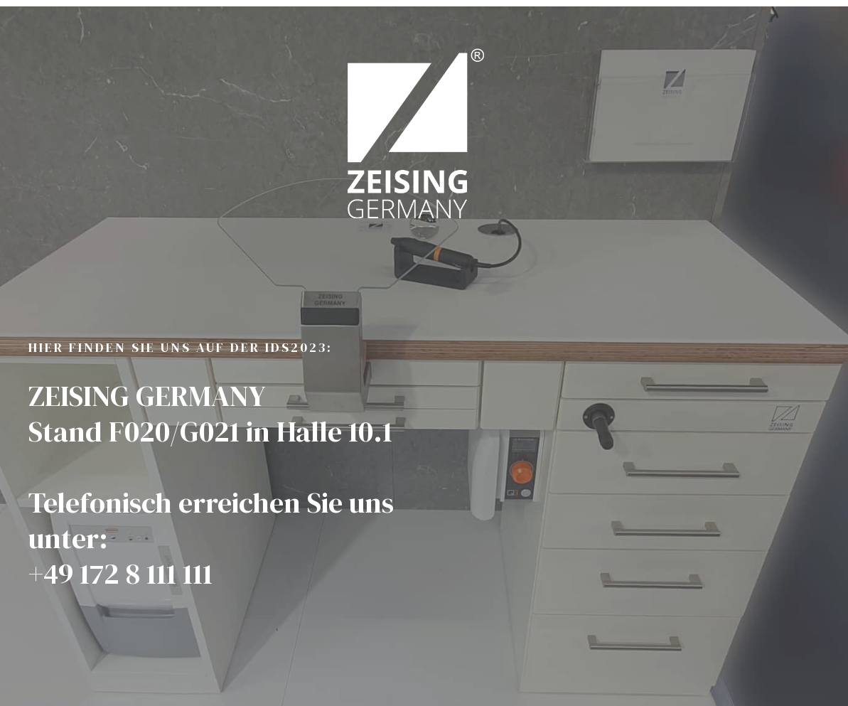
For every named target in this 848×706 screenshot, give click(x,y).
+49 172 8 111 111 (120, 577)
